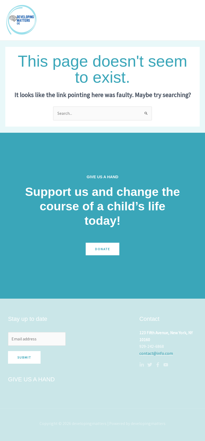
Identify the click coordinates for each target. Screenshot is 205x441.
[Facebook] (157, 364)
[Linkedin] (141, 364)
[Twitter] (149, 364)
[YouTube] (165, 364)
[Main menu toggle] (194, 20)
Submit (24, 357)
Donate (102, 249)
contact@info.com (156, 353)
